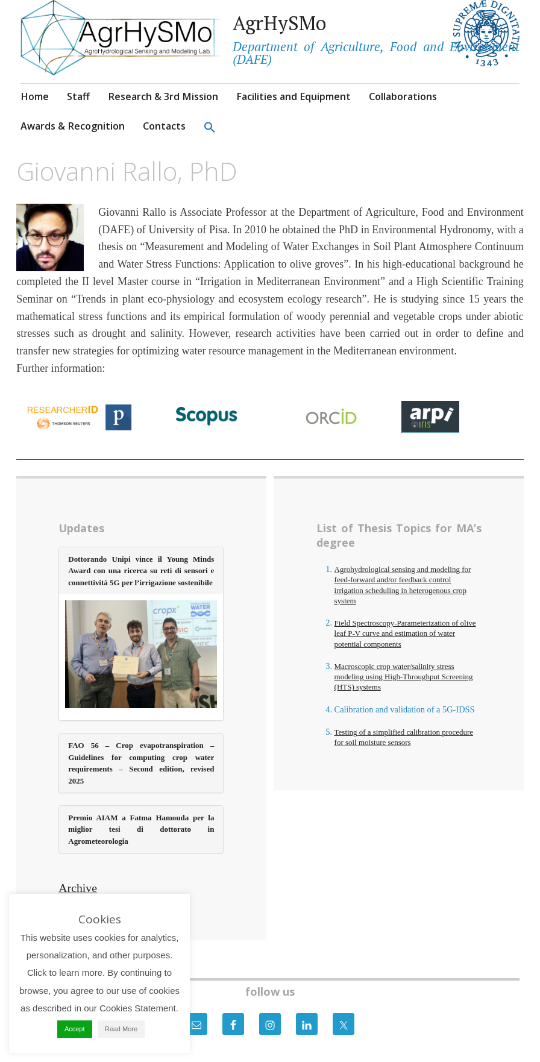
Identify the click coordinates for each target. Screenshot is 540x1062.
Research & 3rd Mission (163, 96)
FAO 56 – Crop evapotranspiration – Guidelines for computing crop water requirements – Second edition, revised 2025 (141, 763)
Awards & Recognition (72, 126)
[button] (210, 127)
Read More (121, 1028)
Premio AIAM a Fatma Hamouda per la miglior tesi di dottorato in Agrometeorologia (141, 829)
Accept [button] (74, 1028)
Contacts (164, 126)
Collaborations (403, 96)
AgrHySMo (279, 23)
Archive (77, 887)
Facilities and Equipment (293, 96)
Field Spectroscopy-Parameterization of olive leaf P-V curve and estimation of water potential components (405, 633)
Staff (78, 96)
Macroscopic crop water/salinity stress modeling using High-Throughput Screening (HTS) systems (403, 677)
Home (34, 96)
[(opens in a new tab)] (141, 656)
